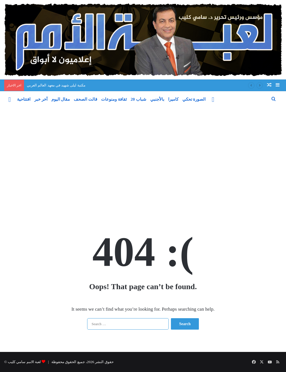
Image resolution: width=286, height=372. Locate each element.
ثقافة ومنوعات (114, 99)
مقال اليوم (60, 99)
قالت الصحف (85, 99)
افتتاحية (23, 99)
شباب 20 (138, 99)
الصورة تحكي (194, 99)
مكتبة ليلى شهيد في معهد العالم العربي (56, 85)
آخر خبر (40, 99)
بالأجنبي (157, 99)
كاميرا (173, 99)
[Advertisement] (143, 167)
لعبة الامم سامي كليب (24, 362)
